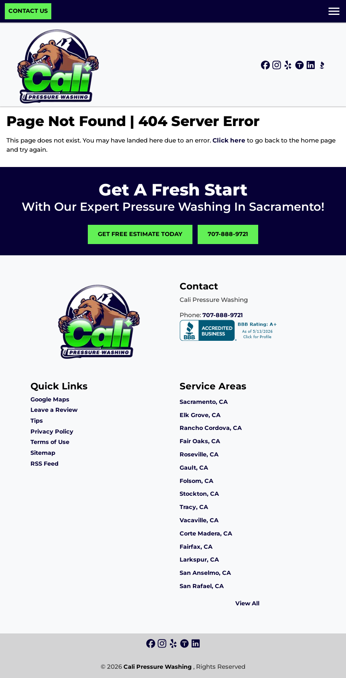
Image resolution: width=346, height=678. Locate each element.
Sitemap (42, 452)
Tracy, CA (194, 507)
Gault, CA (194, 467)
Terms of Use (49, 442)
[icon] (266, 65)
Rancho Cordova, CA (211, 428)
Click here (228, 140)
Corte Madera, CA (206, 533)
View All (247, 603)
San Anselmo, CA (205, 572)
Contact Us (28, 10)
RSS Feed (44, 463)
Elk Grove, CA (200, 415)
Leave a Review (53, 409)
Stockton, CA (199, 493)
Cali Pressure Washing (157, 666)
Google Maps (49, 399)
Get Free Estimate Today (140, 234)
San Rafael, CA (202, 586)
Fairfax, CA (196, 546)
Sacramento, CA (204, 401)
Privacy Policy (51, 431)
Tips (36, 420)
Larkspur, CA (199, 559)
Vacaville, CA (199, 520)
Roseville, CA (199, 454)
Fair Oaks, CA (200, 441)
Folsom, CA (196, 481)
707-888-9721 (228, 234)
